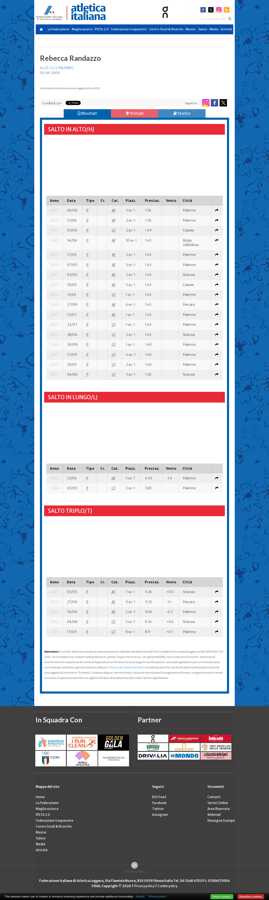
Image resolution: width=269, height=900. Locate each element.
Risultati (87, 113)
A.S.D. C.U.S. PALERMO (57, 68)
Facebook (159, 803)
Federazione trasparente (128, 29)
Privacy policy (144, 886)
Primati (135, 113)
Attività (226, 29)
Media (214, 29)
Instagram (160, 815)
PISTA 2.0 (102, 29)
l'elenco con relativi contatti (125, 667)
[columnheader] (54, 200)
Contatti (213, 797)
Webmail (214, 815)
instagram (219, 9)
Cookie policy (167, 886)
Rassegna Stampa (221, 821)
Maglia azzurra (82, 29)
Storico (181, 113)
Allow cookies (221, 896)
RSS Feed (159, 797)
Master (191, 29)
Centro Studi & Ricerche (166, 29)
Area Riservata (218, 809)
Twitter (158, 809)
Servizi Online (217, 803)
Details (140, 896)
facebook (203, 9)
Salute (202, 29)
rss (226, 9)
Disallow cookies (251, 896)
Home (40, 797)
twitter (211, 9)
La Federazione (58, 29)
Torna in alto (134, 871)
